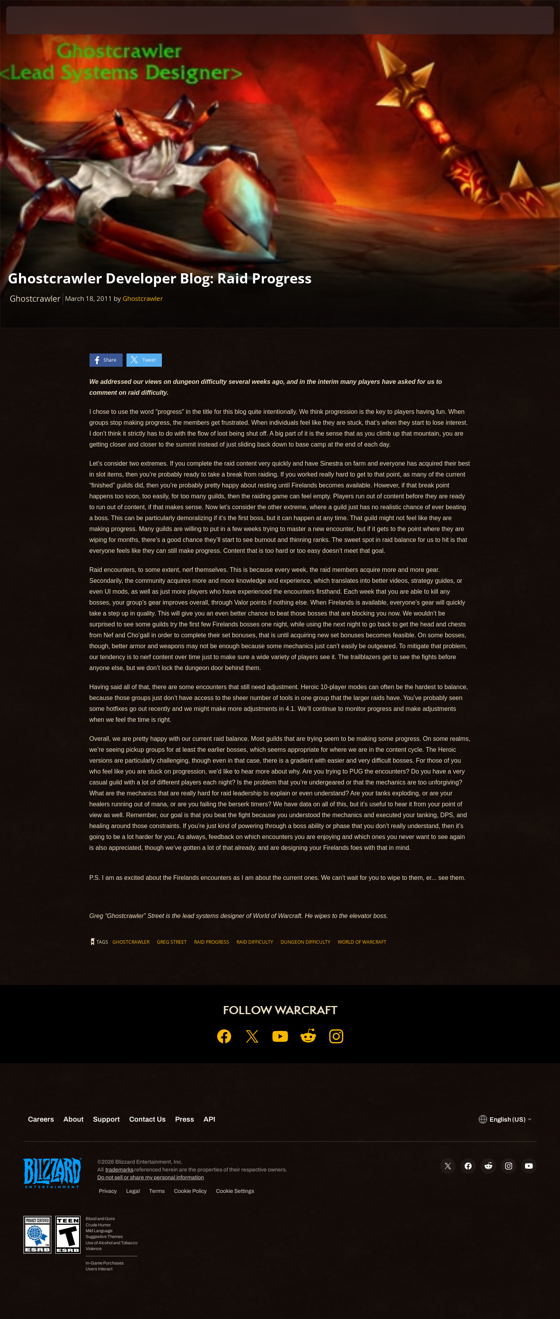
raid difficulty (255, 942)
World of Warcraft (362, 942)
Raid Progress (211, 942)
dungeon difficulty (305, 942)
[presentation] (35, 20)
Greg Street (172, 942)
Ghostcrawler (143, 298)
